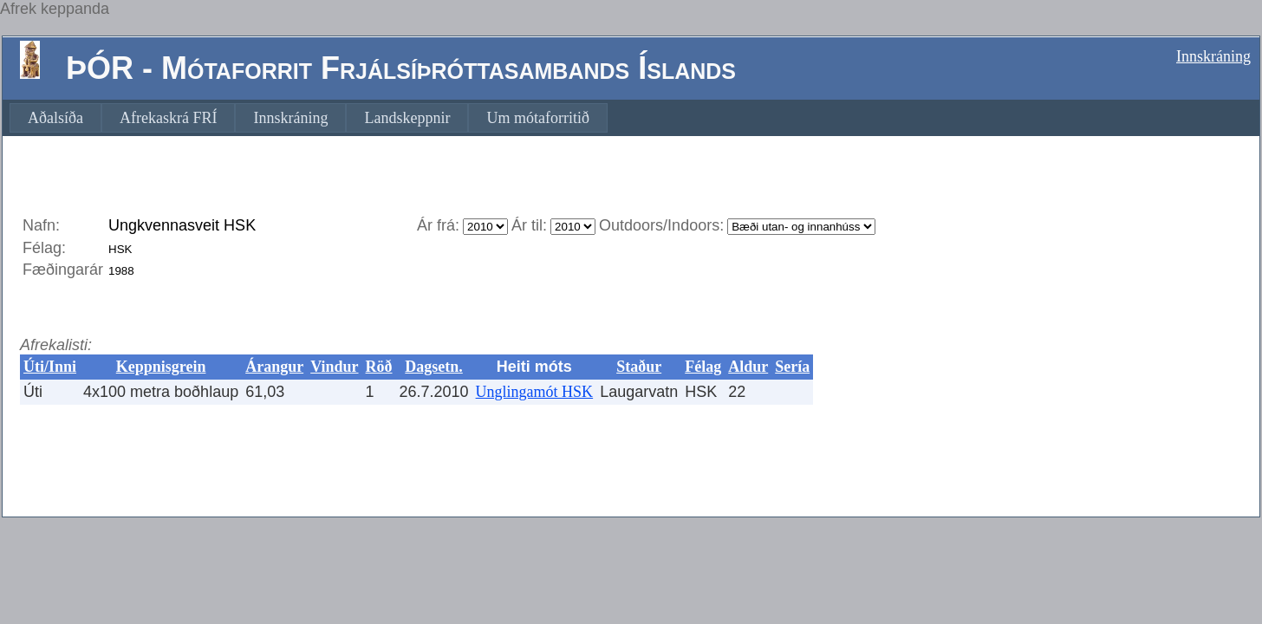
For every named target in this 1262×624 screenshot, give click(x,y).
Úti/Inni (49, 366)
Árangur (274, 366)
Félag (703, 366)
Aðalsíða (55, 118)
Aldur (748, 366)
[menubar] (309, 118)
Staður (638, 366)
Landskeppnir (407, 118)
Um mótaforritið (537, 118)
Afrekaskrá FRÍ (168, 118)
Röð (379, 366)
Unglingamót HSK (535, 391)
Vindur (334, 366)
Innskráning (1213, 56)
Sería (792, 366)
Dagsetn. (434, 366)
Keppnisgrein (161, 366)
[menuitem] (55, 118)
